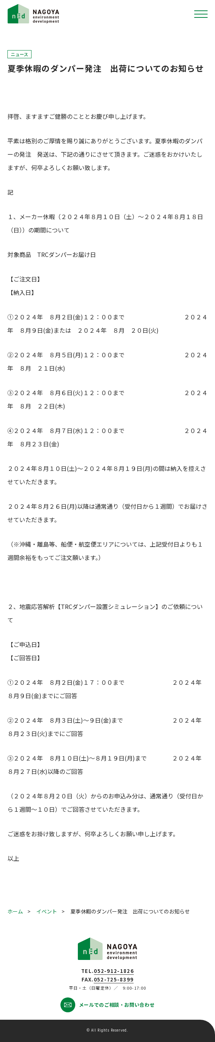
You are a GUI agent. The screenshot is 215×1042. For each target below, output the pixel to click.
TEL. (107, 970)
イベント (46, 911)
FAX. (108, 979)
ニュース (19, 54)
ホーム (15, 911)
